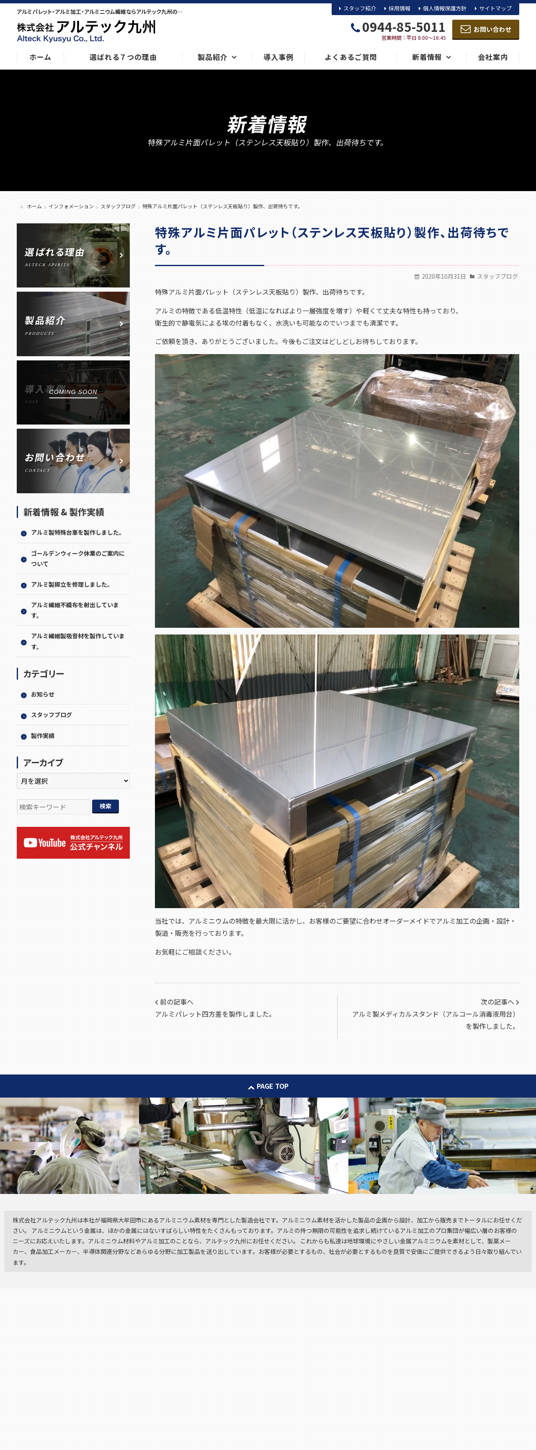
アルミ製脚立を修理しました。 (72, 584)
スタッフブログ (497, 276)
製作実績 (42, 735)
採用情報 (399, 8)
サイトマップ (495, 8)
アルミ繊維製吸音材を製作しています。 (78, 641)
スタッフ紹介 (359, 8)
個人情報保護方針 (444, 8)
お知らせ (42, 694)
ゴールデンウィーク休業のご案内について (78, 558)
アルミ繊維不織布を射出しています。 (75, 610)
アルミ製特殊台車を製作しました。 (78, 532)
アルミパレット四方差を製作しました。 (215, 1014)
